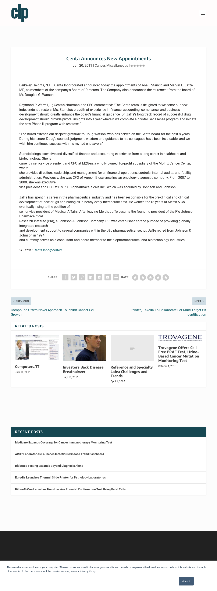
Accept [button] (186, 581)
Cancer (100, 62)
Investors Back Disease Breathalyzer (83, 365)
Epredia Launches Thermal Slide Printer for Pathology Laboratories (60, 473)
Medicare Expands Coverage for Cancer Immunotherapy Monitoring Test (63, 438)
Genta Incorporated (47, 246)
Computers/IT (27, 362)
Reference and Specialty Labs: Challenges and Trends (132, 367)
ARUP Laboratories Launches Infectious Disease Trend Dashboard (59, 450)
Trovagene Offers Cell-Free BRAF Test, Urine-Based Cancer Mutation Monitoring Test (178, 350)
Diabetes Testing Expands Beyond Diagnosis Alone (49, 462)
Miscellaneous (117, 62)
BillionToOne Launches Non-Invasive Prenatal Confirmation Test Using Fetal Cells (70, 485)
